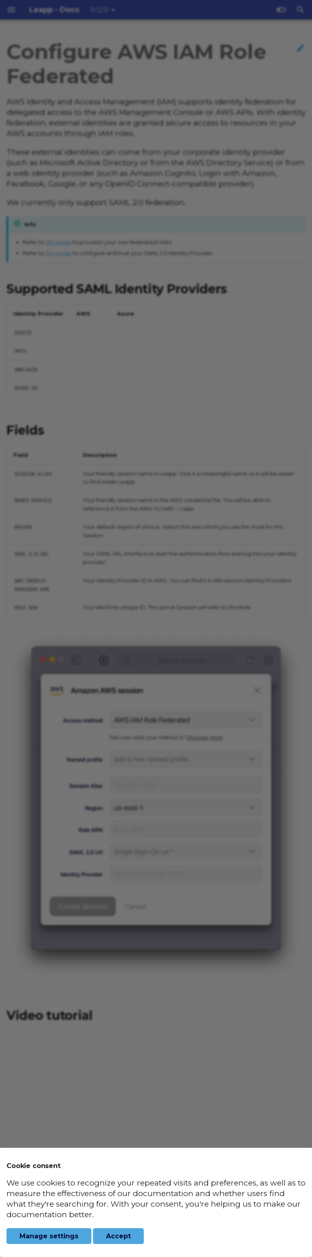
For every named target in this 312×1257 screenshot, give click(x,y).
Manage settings (49, 1236)
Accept (118, 1236)
